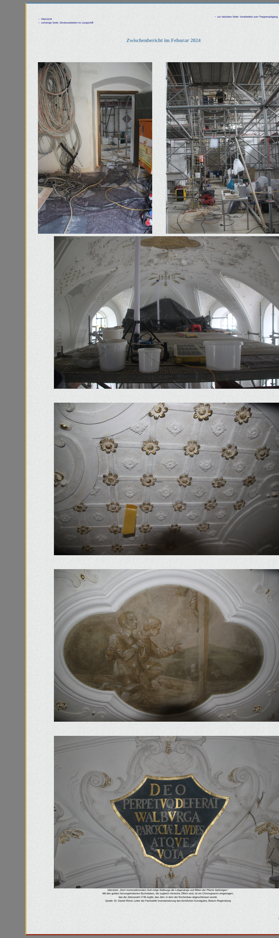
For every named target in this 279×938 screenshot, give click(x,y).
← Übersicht (45, 19)
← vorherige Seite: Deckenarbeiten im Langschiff (65, 22)
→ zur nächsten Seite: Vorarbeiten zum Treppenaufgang (246, 16)
